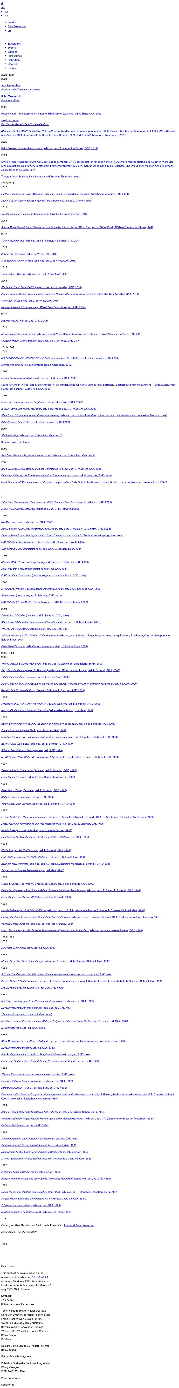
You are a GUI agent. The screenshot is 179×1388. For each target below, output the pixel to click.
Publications (15, 56)
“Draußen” (38, 1277)
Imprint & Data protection (79, 1225)
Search (12, 68)
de (6, 11)
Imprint (12, 22)
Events (12, 48)
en (6, 15)
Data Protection (17, 26)
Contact (12, 64)
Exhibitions (14, 44)
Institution (14, 60)
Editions (12, 52)
